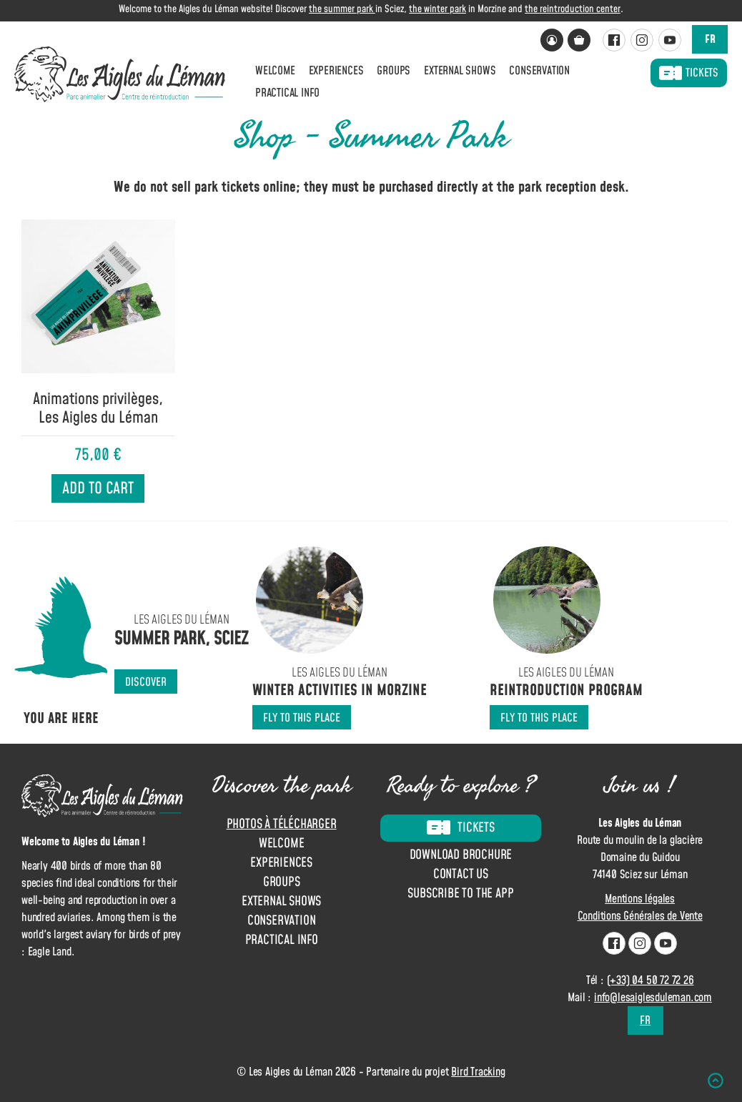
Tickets (688, 73)
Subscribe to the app (460, 894)
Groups (393, 71)
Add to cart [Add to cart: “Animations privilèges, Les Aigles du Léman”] (98, 489)
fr (710, 39)
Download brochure (461, 856)
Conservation (539, 71)
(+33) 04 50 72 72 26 (650, 980)
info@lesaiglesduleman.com (653, 997)
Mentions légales (640, 899)
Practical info (287, 93)
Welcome (275, 71)
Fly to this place (301, 718)
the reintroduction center (572, 9)
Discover (146, 682)
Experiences (336, 71)
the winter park (437, 9)
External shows (459, 71)
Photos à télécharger (282, 824)
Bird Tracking (478, 1072)
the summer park (342, 9)
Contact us (460, 875)
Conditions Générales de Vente (640, 916)
